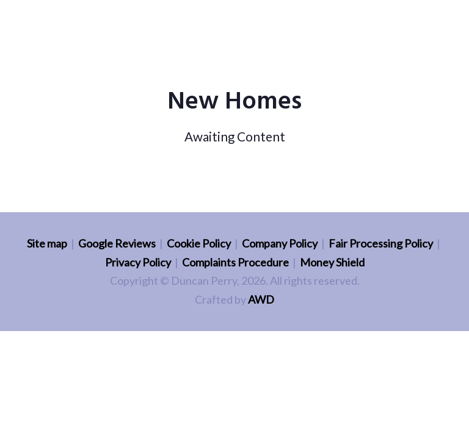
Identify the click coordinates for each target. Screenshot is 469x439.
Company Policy (280, 243)
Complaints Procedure (235, 262)
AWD (261, 299)
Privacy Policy (138, 262)
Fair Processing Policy (381, 243)
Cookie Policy (199, 243)
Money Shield (332, 262)
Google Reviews (117, 243)
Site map (47, 243)
